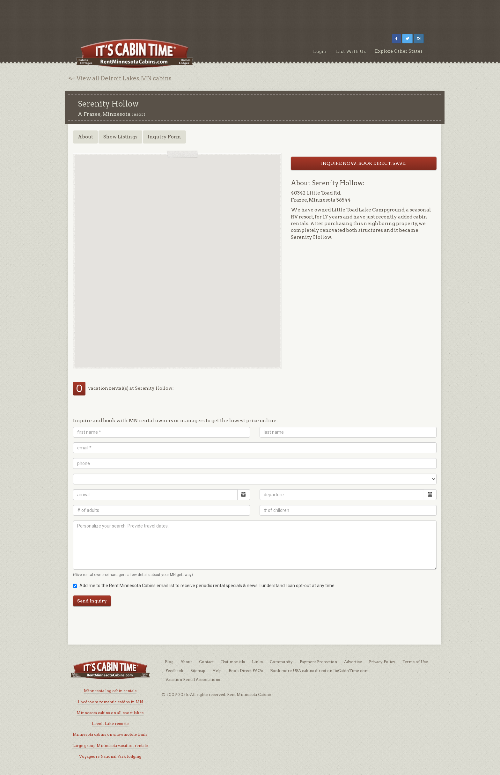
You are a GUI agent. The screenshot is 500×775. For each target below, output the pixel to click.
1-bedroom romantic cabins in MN (110, 701)
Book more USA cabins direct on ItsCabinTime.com (319, 670)
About (85, 137)
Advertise (353, 661)
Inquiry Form (164, 137)
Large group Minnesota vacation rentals (110, 745)
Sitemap (197, 670)
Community (281, 661)
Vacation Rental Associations (192, 679)
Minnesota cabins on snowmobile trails (110, 734)
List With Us (351, 51)
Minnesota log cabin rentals (110, 690)
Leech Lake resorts (110, 723)
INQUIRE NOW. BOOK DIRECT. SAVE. (363, 163)
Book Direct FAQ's (246, 670)
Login (320, 51)
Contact (206, 661)
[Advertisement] (250, 14)
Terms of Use (415, 661)
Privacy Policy (382, 661)
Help (217, 670)
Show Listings (120, 137)
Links (257, 661)
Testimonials (233, 661)
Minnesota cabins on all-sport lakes (110, 712)
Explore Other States (399, 51)
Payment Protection (318, 661)
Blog (169, 661)
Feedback (174, 670)
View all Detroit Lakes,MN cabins (124, 78)
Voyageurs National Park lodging (110, 756)
